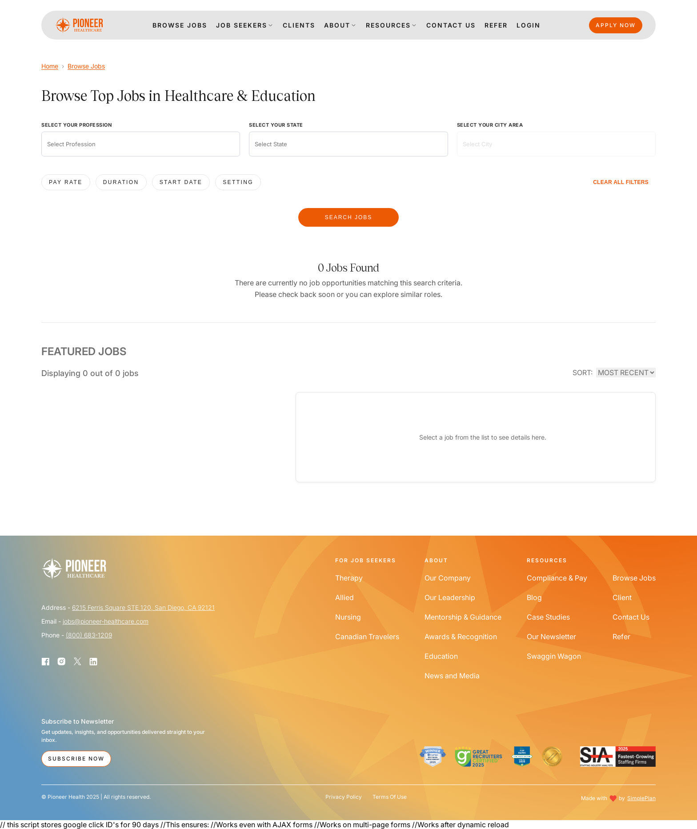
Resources (388, 25)
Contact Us (631, 617)
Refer (496, 25)
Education (441, 656)
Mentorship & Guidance (463, 617)
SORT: (583, 372)
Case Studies (548, 617)
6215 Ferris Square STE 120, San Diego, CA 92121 (143, 607)
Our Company (448, 577)
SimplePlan (641, 798)
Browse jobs (179, 25)
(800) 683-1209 (89, 635)
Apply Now (616, 25)
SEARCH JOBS (349, 217)
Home (49, 66)
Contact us (451, 25)
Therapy (349, 577)
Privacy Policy (343, 797)
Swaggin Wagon (554, 656)
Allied (344, 597)
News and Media (452, 675)
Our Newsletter (551, 636)
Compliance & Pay (557, 577)
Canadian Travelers (367, 636)
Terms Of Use (390, 797)
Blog (534, 597)
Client (622, 597)
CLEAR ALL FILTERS (621, 182)
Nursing (348, 617)
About (337, 25)
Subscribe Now (76, 758)
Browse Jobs (86, 66)
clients (299, 25)
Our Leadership (450, 597)
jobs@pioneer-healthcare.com (105, 621)
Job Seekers (241, 25)
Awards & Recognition (461, 636)
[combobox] (140, 144)
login (529, 25)
